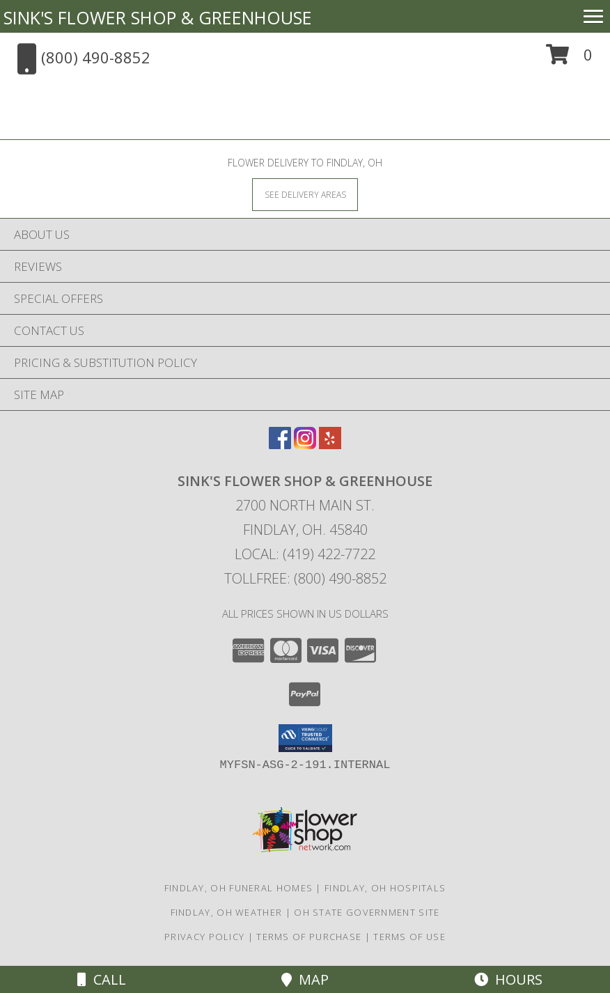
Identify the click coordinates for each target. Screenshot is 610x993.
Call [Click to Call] (101, 979)
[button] (569, 59)
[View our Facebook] (280, 445)
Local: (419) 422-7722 (305, 554)
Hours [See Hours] (508, 979)
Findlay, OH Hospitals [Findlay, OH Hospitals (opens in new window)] (385, 888)
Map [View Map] (305, 979)
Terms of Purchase (308, 936)
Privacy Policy (204, 936)
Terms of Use (409, 936)
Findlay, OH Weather (227, 912)
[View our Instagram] (305, 445)
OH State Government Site (366, 912)
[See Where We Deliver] (305, 194)
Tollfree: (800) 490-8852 (305, 578)
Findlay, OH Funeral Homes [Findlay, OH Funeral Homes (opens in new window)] (238, 888)
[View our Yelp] (330, 445)
